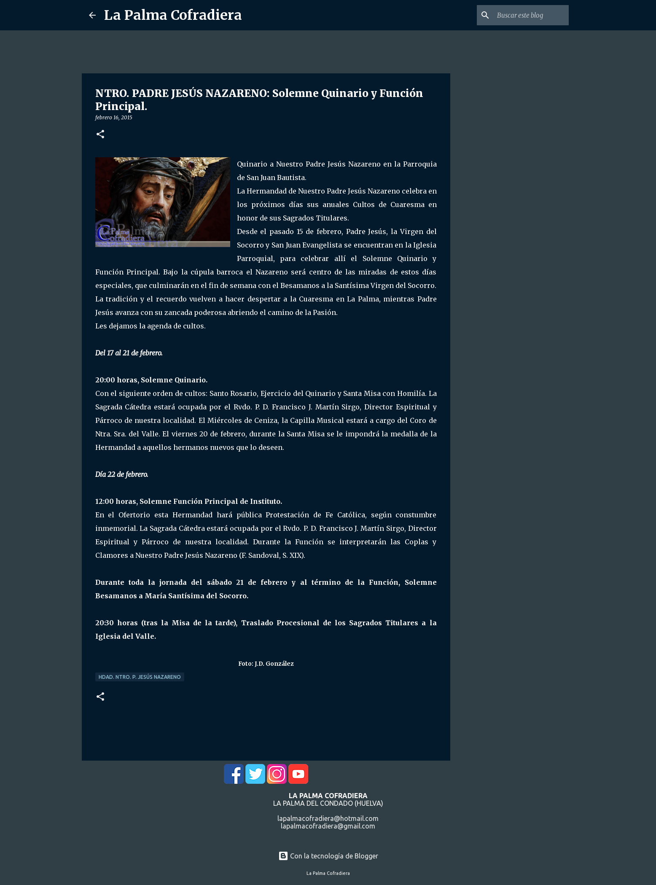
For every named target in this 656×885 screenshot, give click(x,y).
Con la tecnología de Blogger (328, 856)
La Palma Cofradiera (173, 15)
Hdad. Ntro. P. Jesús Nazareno (140, 677)
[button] (100, 134)
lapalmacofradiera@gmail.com (328, 826)
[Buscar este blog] (524, 15)
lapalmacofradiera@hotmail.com (328, 818)
